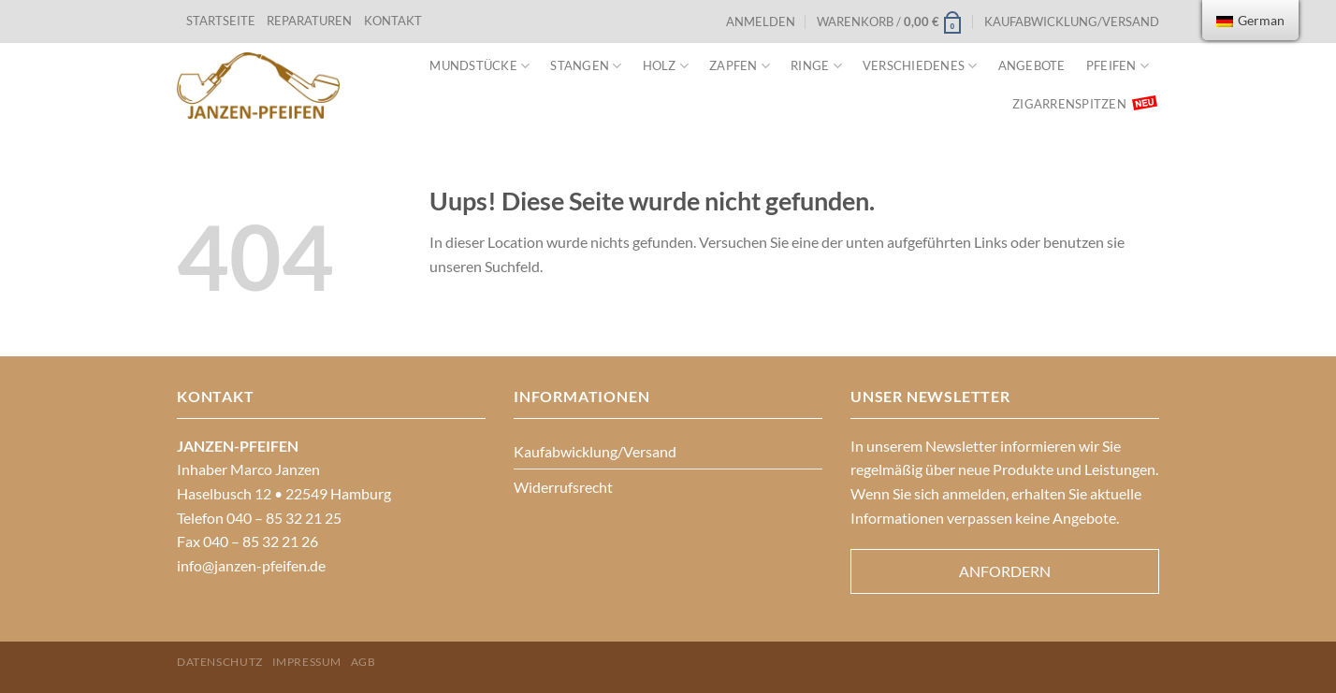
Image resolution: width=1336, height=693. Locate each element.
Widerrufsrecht (563, 487)
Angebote (1032, 65)
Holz (666, 66)
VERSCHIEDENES (920, 66)
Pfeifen (1117, 66)
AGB (363, 662)
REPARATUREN (311, 20)
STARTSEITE (220, 20)
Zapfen (739, 66)
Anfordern (1005, 571)
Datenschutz (220, 662)
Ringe (816, 66)
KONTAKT (393, 20)
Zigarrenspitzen (1069, 103)
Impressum (307, 662)
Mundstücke (479, 66)
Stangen (585, 66)
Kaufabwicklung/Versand (1071, 21)
